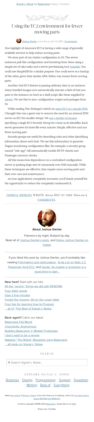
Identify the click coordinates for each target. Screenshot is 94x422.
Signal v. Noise (25, 4)
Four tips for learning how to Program (29, 304)
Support (65, 380)
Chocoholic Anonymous (20, 326)
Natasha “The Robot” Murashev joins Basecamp (36, 340)
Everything (61, 385)
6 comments (71, 41)
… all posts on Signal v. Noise (24, 344)
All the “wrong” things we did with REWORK (33, 286)
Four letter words (16, 291)
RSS (74, 404)
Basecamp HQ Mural (18, 322)
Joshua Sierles (29, 41)
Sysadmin (81, 380)
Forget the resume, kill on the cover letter (32, 300)
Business (12, 380)
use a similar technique (63, 118)
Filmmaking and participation (37, 262)
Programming (46, 380)
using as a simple (71, 109)
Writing (31, 385)
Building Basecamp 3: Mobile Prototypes (31, 331)
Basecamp (44, 4)
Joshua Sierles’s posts (34, 240)
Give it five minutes (17, 295)
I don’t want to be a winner (22, 335)
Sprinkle (75, 67)
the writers (15, 395)
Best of (45, 385)
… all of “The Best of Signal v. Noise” (28, 308)
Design (27, 380)
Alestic (9, 99)
